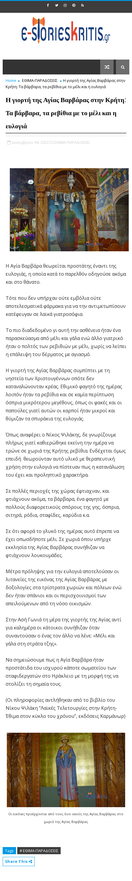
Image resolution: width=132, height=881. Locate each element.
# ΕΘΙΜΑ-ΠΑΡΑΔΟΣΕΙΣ (39, 850)
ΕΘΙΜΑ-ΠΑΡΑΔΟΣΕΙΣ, (72, 142)
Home (11, 80)
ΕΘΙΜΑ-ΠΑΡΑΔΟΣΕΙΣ (39, 80)
